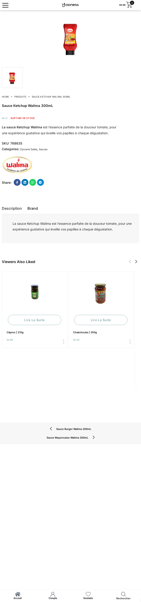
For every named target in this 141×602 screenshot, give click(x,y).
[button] (130, 262)
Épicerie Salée (28, 149)
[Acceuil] (17, 594)
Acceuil (17, 598)
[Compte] (52, 594)
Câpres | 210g (15, 332)
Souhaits (88, 598)
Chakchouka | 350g (85, 332)
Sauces (43, 149)
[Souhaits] (88, 594)
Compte (53, 598)
